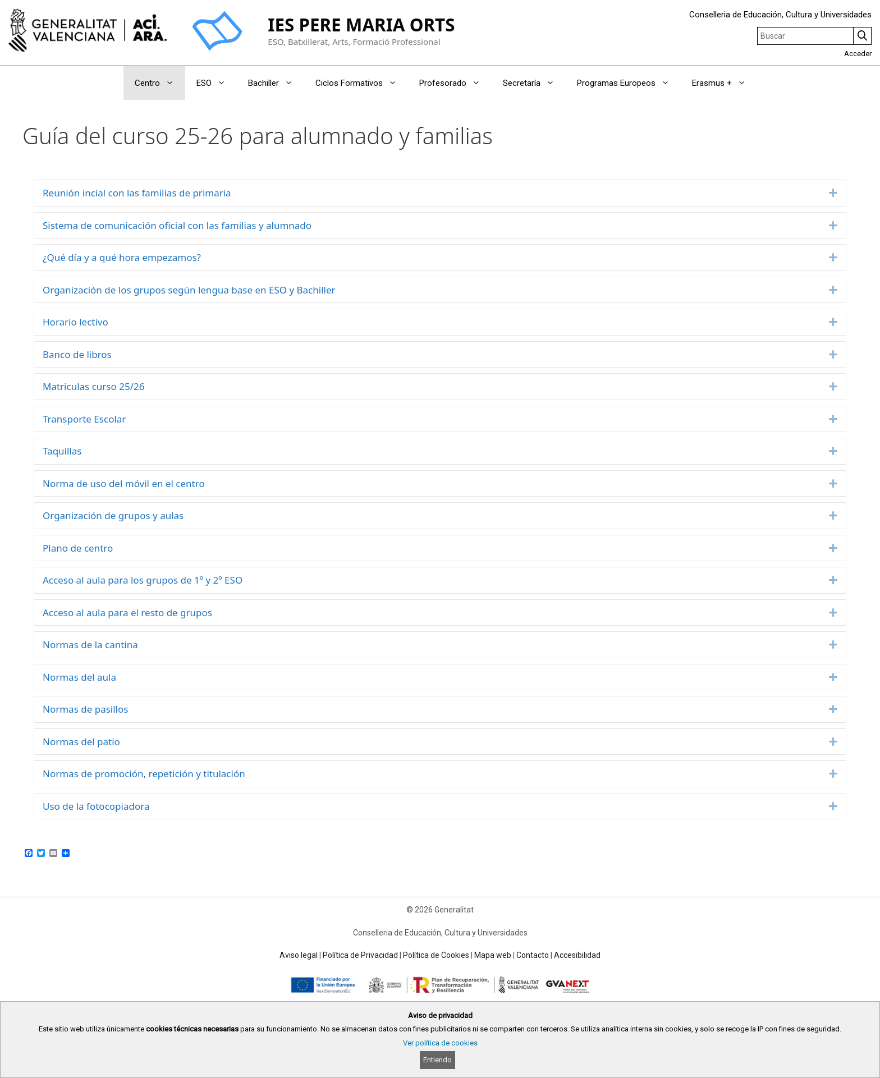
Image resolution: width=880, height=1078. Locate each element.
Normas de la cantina (90, 644)
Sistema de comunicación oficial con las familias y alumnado (177, 225)
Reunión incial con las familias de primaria (137, 192)
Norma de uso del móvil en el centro (124, 483)
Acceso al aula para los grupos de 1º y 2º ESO (142, 580)
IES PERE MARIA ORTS (361, 24)
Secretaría (534, 83)
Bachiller (276, 83)
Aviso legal (298, 955)
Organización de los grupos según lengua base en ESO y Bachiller (189, 289)
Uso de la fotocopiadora (96, 806)
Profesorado (455, 83)
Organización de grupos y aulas (113, 515)
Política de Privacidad (360, 955)
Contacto (532, 955)
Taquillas (62, 450)
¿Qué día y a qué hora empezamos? (122, 257)
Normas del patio (81, 741)
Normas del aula (79, 677)
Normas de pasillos (85, 709)
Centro (160, 83)
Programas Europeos (629, 83)
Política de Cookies (436, 955)
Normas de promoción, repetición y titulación (144, 773)
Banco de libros (77, 354)
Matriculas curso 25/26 (93, 386)
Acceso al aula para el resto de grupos (127, 612)
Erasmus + (724, 83)
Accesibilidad (577, 955)
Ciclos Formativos (361, 83)
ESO (216, 83)
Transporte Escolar (84, 418)
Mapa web (492, 955)
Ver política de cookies (440, 1043)
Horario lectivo (75, 321)
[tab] (440, 193)
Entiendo (437, 1060)
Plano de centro (78, 548)
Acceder (858, 53)
